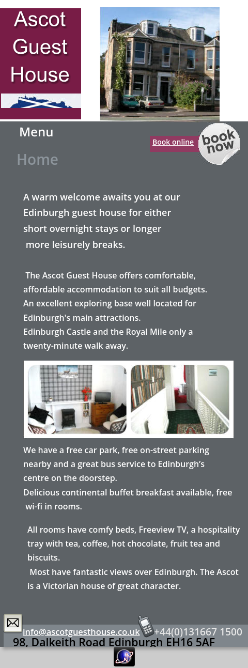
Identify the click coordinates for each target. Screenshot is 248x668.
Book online (173, 142)
